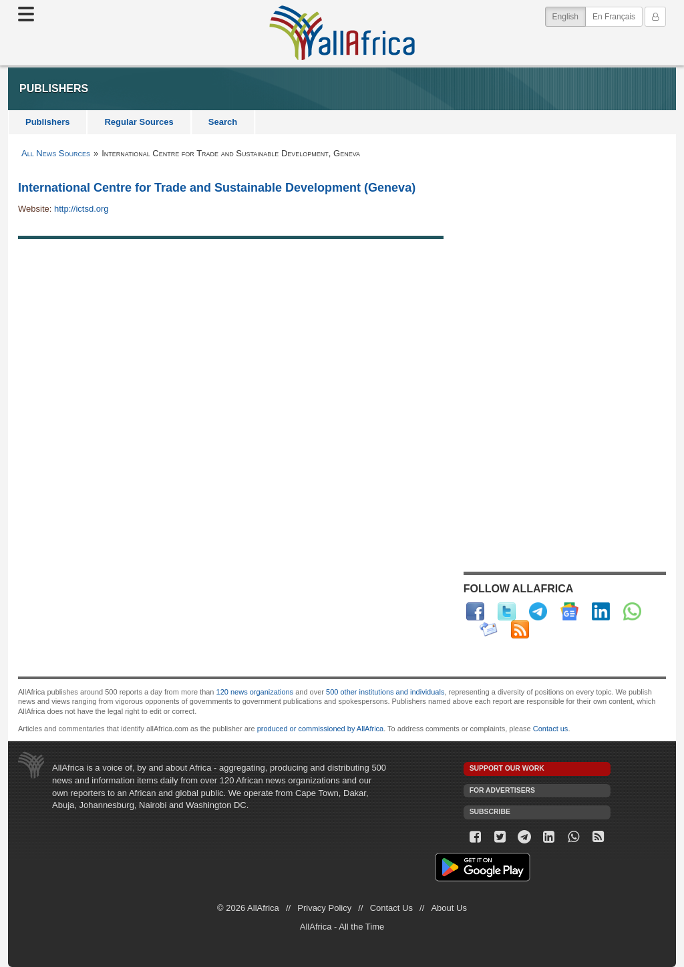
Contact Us (391, 908)
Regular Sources (138, 122)
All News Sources (55, 153)
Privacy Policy (324, 908)
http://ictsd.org (81, 209)
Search (222, 122)
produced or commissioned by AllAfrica (320, 729)
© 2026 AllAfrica (248, 908)
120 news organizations (255, 692)
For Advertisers (502, 790)
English (569, 15)
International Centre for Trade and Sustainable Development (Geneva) (216, 187)
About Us (448, 908)
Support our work (507, 768)
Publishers (47, 122)
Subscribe (490, 811)
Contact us (550, 729)
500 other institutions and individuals (385, 692)
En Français (613, 16)
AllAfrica (342, 32)
